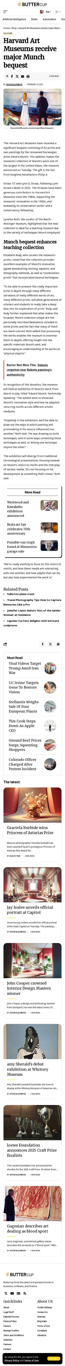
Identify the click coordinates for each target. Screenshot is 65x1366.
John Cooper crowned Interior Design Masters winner (29, 988)
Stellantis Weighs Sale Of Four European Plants (24, 706)
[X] (5, 1293)
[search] (41, 11)
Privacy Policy (12, 1360)
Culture (8, 33)
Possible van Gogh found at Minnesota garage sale (22, 547)
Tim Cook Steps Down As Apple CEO (22, 725)
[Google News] (18, 1293)
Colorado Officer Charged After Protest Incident (22, 764)
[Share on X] (17, 76)
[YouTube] (12, 1293)
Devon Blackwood (14, 84)
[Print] (27, 76)
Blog (14, 28)
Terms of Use (31, 1360)
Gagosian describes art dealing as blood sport (28, 1229)
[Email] (22, 76)
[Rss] (24, 1293)
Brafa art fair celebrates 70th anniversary (18, 529)
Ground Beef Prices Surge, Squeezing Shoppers (25, 745)
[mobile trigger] (6, 11)
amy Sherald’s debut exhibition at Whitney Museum (27, 1069)
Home (6, 28)
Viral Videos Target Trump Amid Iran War (25, 668)
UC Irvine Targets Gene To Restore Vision (24, 687)
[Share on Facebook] (11, 76)
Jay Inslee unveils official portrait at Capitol (30, 910)
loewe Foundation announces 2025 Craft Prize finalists (32, 1150)
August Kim (15, 856)
